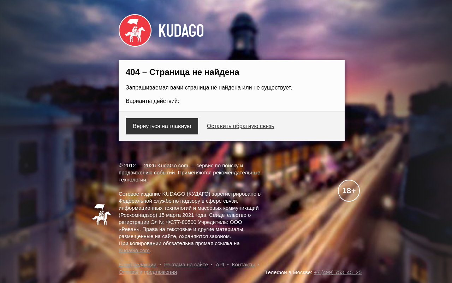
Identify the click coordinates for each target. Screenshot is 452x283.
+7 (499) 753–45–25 (338, 272)
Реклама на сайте (186, 264)
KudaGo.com (134, 250)
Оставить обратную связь (240, 126)
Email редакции (137, 264)
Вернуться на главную (162, 126)
